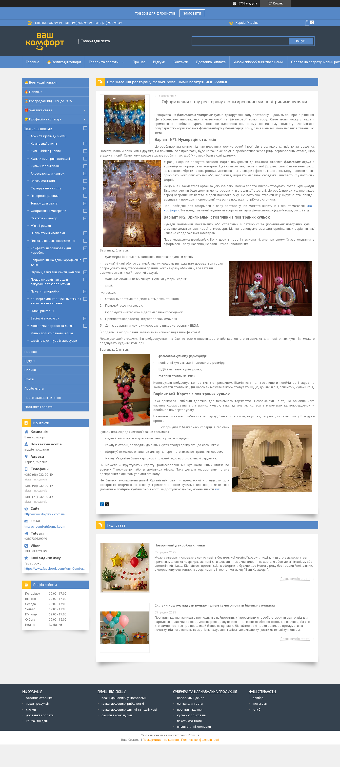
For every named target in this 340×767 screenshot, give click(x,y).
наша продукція (38, 703)
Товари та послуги (104, 62)
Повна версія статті (295, 579)
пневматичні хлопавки (194, 726)
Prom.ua (193, 735)
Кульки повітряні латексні (50, 158)
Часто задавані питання (42, 398)
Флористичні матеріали (48, 211)
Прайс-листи (34, 388)
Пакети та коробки (45, 291)
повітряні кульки (189, 709)
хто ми (31, 709)
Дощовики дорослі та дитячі (52, 326)
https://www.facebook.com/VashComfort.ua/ (55, 568)
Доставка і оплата (211, 62)
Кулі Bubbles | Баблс (46, 151)
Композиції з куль (44, 143)
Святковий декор (44, 218)
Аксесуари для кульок (47, 173)
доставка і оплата (40, 715)
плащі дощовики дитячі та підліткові (129, 709)
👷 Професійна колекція (42, 119)
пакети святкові (189, 721)
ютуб (256, 709)
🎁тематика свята (38, 110)
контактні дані (37, 721)
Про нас (139, 62)
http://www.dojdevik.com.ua (44, 514)
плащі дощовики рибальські (122, 703)
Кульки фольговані (45, 166)
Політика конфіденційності (200, 740)
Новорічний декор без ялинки (180, 545)
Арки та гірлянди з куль (48, 136)
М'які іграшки (41, 225)
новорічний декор (190, 698)
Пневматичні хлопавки (48, 233)
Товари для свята (44, 203)
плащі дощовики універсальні (123, 698)
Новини (30, 370)
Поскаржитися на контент (161, 740)
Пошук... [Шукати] (301, 41)
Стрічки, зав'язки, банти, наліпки (55, 272)
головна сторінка (39, 698)
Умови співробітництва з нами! (258, 62)
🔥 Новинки (33, 92)
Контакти (180, 62)
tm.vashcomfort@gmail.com (44, 526)
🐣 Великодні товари (64, 62)
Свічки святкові (43, 181)
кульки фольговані (191, 715)
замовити (192, 13)
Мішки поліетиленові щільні (52, 333)
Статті (29, 379)
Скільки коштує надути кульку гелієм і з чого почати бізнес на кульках (215, 605)
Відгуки (159, 62)
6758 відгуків (248, 3)
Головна (32, 62)
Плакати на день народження (53, 241)
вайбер (258, 698)
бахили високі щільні (117, 715)
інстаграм (260, 703)
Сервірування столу (46, 188)
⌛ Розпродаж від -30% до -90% (48, 101)
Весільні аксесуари (45, 318)
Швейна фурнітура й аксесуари (54, 340)
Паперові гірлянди (45, 196)
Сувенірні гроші (42, 311)
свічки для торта (190, 703)
